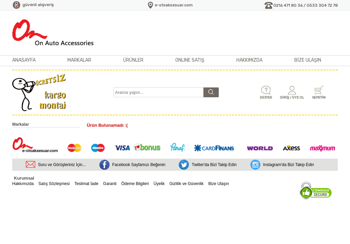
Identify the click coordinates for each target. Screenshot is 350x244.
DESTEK (266, 98)
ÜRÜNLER (133, 60)
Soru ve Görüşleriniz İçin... (62, 164)
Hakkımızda (23, 183)
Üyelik (159, 183)
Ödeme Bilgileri (135, 183)
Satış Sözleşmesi (54, 183)
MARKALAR (79, 60)
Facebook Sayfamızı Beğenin (139, 164)
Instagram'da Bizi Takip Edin (288, 164)
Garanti (109, 183)
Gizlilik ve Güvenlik (187, 183)
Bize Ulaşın (218, 183)
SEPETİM (319, 98)
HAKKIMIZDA (249, 60)
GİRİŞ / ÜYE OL (292, 98)
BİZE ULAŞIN (307, 60)
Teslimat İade (86, 183)
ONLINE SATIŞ (190, 60)
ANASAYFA (24, 60)
